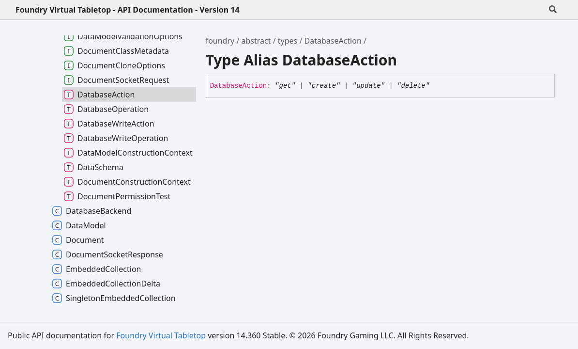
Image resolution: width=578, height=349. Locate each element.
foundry (220, 40)
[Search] (553, 9)
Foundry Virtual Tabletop (161, 335)
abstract (256, 40)
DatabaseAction (333, 40)
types (287, 40)
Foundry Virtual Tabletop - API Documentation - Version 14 (127, 9)
